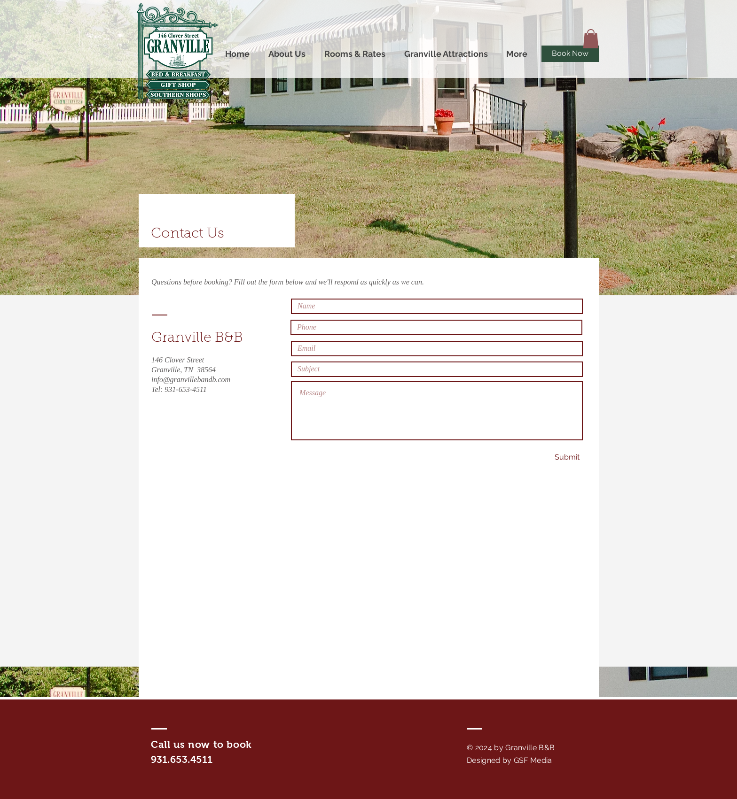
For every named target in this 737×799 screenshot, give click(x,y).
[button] (591, 38)
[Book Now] (570, 54)
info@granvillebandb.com (190, 380)
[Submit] (567, 457)
